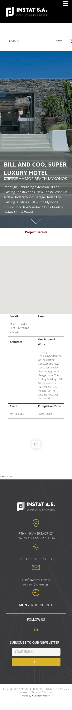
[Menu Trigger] (65, 3)
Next (59, 41)
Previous (13, 41)
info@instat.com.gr (37, 580)
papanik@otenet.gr (36, 584)
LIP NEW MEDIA (41, 695)
